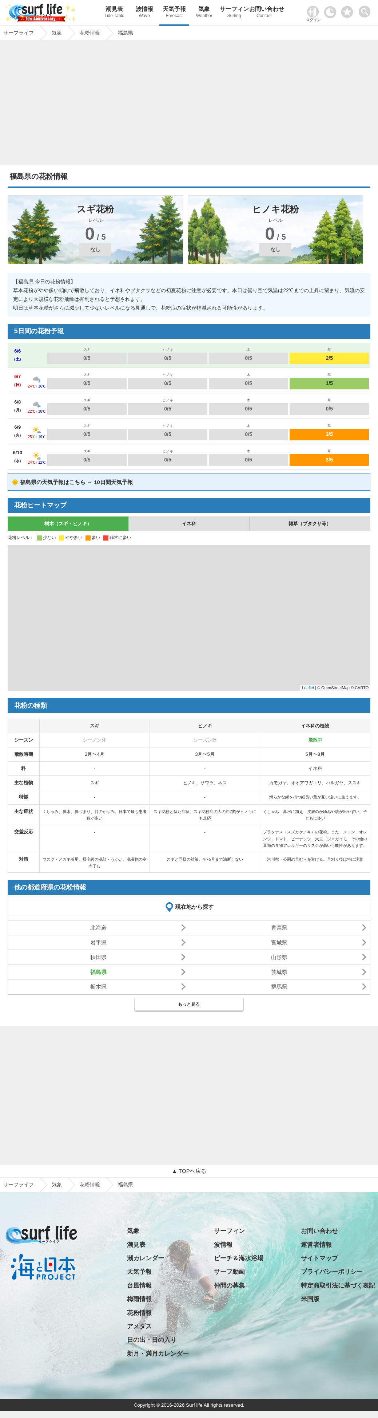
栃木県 (98, 986)
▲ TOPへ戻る (189, 1171)
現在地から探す (194, 907)
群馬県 (279, 986)
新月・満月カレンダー (158, 1353)
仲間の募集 (229, 1285)
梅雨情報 (139, 1299)
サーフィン (234, 13)
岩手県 (98, 942)
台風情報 (139, 1285)
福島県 (98, 972)
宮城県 (279, 942)
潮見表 (114, 13)
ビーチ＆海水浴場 (238, 1258)
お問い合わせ (264, 13)
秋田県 (98, 957)
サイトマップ (319, 1258)
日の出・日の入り (151, 1339)
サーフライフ (18, 1184)
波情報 (144, 13)
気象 (204, 13)
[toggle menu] (366, 9)
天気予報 (174, 13)
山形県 (279, 957)
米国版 (310, 1299)
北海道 (98, 927)
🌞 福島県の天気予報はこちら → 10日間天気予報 (72, 482)
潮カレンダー (145, 1258)
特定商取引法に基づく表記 (338, 1285)
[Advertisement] (189, 105)
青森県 (279, 927)
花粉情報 (90, 1184)
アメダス (139, 1326)
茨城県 (279, 972)
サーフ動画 (229, 1271)
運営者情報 (316, 1244)
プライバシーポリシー (332, 1271)
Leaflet (308, 688)
